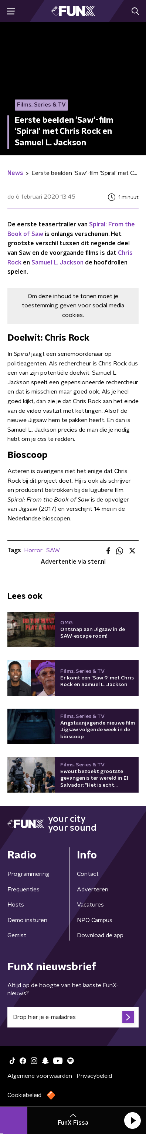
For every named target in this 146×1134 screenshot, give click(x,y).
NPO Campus (94, 920)
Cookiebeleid (24, 1095)
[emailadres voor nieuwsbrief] (73, 1017)
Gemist (16, 935)
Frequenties (23, 889)
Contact (88, 874)
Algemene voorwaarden (39, 1076)
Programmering (28, 874)
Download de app (100, 935)
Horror (33, 550)
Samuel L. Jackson (57, 263)
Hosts (15, 905)
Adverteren (92, 889)
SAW (53, 550)
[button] (132, 1120)
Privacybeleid (94, 1076)
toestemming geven (49, 305)
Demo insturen (27, 920)
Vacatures (90, 905)
